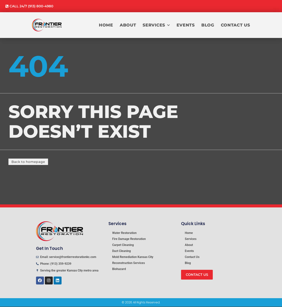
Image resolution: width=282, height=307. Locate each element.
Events (186, 26)
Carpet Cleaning (123, 245)
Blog (207, 26)
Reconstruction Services (128, 263)
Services (156, 26)
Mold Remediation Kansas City (132, 257)
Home (106, 26)
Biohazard (119, 269)
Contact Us (235, 26)
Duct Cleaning (121, 251)
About (128, 26)
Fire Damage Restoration (129, 239)
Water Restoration (124, 233)
